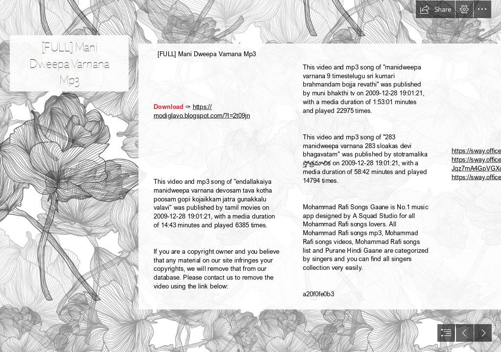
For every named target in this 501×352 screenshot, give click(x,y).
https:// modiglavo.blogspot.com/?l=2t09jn (202, 111)
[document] (250, 176)
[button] (435, 9)
